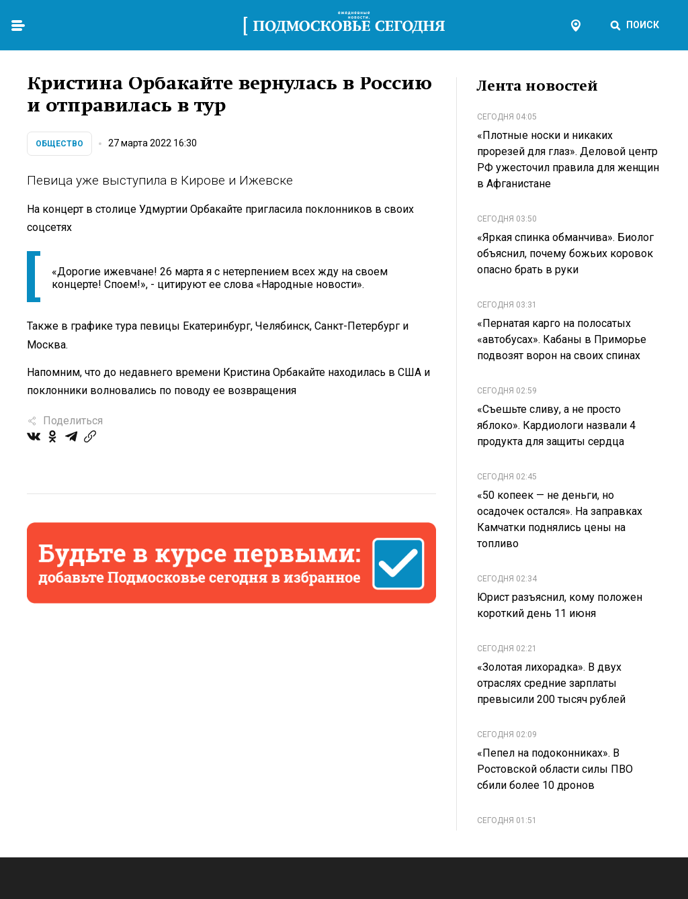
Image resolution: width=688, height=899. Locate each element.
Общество (59, 143)
